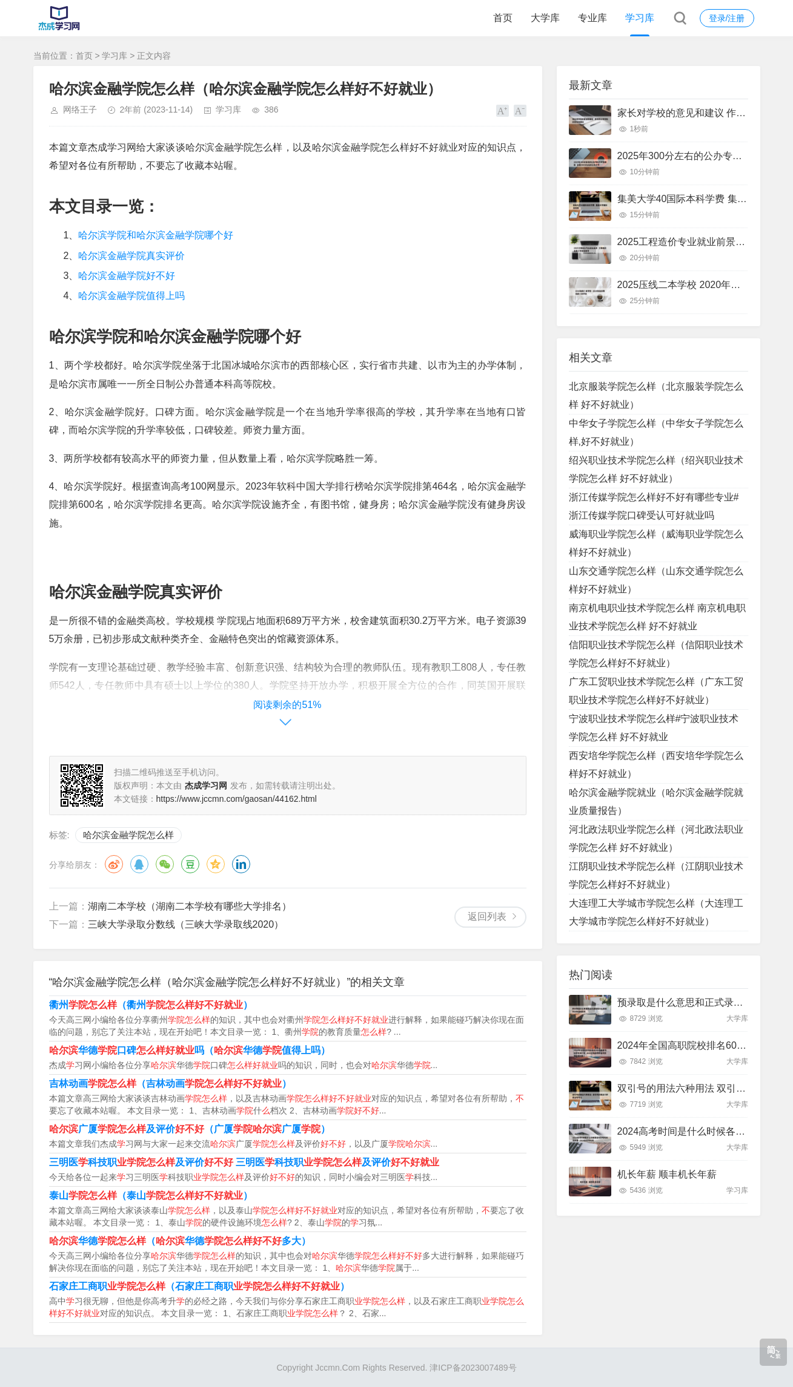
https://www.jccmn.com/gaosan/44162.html (236, 799)
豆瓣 (190, 864)
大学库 (545, 18)
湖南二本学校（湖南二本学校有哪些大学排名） (189, 906)
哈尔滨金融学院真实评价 (131, 256)
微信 (165, 864)
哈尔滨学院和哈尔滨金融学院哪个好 (155, 235)
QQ (139, 864)
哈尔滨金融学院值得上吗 (131, 295)
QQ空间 (216, 864)
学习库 (639, 18)
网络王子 (80, 109)
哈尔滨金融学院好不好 (126, 276)
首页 (503, 18)
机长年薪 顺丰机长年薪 (667, 1174)
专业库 (592, 18)
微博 (114, 864)
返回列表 (487, 916)
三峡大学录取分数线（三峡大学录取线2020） (186, 924)
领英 (241, 864)
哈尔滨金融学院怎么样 (128, 835)
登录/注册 (727, 18)
